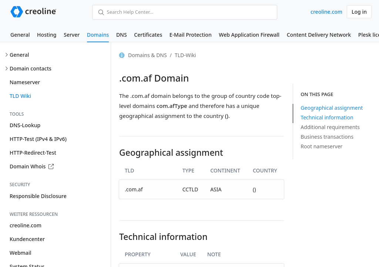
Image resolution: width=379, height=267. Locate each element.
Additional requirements (330, 127)
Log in (359, 11)
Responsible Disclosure (38, 196)
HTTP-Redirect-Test (33, 152)
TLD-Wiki (185, 55)
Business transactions (327, 136)
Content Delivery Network (319, 34)
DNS (121, 34)
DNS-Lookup (25, 125)
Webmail (20, 252)
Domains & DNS (147, 55)
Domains (98, 34)
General (20, 34)
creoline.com (326, 11)
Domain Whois (32, 166)
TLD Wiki (20, 95)
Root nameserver (321, 146)
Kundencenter (27, 239)
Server (72, 34)
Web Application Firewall (249, 34)
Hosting (46, 34)
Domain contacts (30, 68)
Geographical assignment (332, 107)
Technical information (327, 117)
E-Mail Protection (191, 34)
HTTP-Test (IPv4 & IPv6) (38, 138)
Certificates (148, 34)
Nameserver (25, 82)
